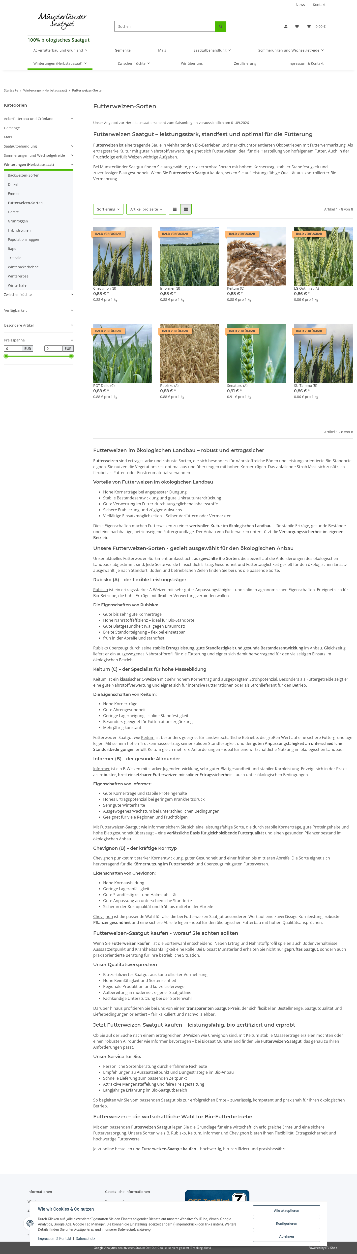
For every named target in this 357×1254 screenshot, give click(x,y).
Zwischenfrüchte (18, 294)
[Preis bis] (53, 348)
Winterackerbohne (23, 267)
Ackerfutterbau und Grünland (29, 118)
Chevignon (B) (104, 288)
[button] (285, 26)
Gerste (13, 212)
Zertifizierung (245, 63)
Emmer (14, 193)
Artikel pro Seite (144, 209)
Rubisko (100, 589)
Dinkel (13, 184)
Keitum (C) (235, 288)
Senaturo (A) (237, 385)
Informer (101, 768)
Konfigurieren (286, 1223)
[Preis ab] (13, 348)
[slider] (6, 356)
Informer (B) (170, 288)
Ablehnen (286, 1236)
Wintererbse (18, 276)
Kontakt (319, 4)
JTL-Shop (331, 1248)
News (300, 4)
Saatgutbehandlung (20, 146)
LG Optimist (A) (306, 288)
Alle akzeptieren (286, 1211)
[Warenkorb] (316, 26)
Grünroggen (18, 221)
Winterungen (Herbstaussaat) (29, 164)
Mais (8, 137)
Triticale (14, 257)
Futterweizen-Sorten (25, 202)
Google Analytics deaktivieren (114, 1248)
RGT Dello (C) (104, 385)
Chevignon (103, 858)
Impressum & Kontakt (54, 1239)
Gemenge (12, 127)
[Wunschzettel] (297, 26)
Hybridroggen (19, 230)
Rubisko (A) (169, 385)
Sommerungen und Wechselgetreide (34, 155)
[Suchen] (164, 26)
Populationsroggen (23, 239)
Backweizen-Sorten (23, 175)
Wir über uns (192, 63)
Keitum (100, 679)
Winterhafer (18, 285)
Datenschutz (85, 1239)
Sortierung (106, 209)
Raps (12, 248)
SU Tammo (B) (305, 385)
